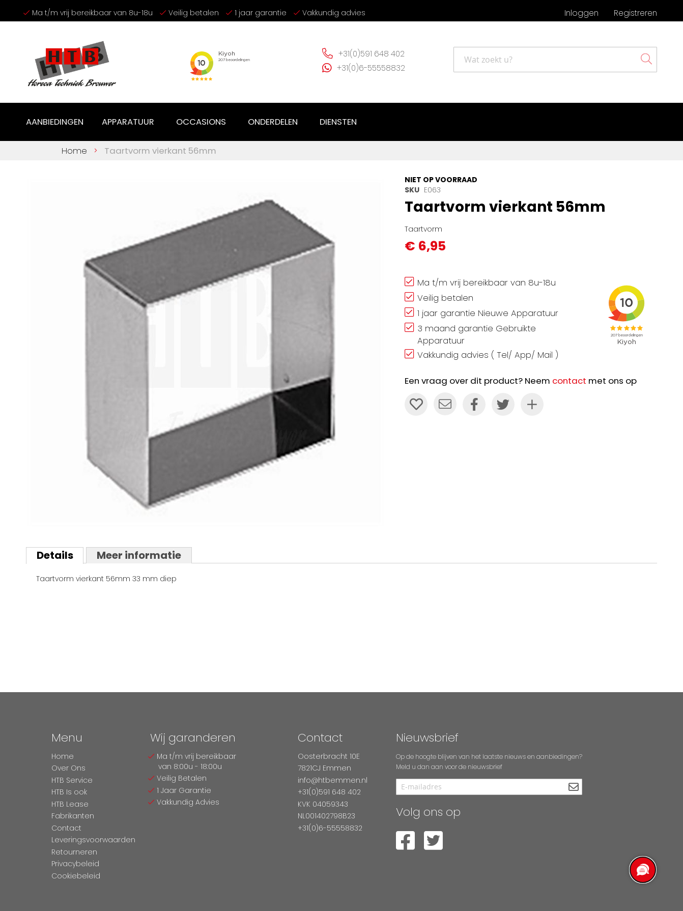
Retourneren (74, 852)
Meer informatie (138, 555)
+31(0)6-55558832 (370, 68)
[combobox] (555, 60)
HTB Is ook (69, 792)
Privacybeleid (75, 864)
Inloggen (581, 13)
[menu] (194, 122)
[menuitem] (55, 122)
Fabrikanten (72, 816)
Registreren (635, 13)
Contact (66, 828)
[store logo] (72, 60)
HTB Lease (70, 804)
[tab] (54, 555)
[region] (642, 870)
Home (74, 151)
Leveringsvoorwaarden (93, 840)
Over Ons (68, 768)
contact (569, 381)
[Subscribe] (573, 787)
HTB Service (72, 780)
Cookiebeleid (75, 876)
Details (55, 555)
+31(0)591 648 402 (371, 53)
